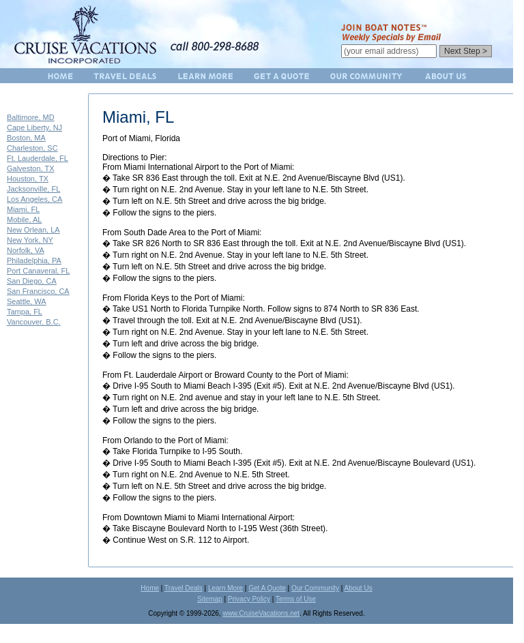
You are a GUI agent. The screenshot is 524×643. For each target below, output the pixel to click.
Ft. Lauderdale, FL (37, 158)
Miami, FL (23, 209)
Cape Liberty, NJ (34, 127)
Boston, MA (26, 138)
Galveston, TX (31, 168)
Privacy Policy (249, 599)
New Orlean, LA (33, 230)
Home (150, 588)
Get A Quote (266, 588)
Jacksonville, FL (33, 189)
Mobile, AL (24, 219)
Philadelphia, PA (34, 260)
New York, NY (30, 240)
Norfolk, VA (25, 250)
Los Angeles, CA (34, 199)
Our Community (315, 588)
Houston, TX (27, 179)
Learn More (225, 588)
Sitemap (209, 599)
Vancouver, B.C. (34, 322)
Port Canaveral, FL (38, 271)
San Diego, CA (32, 281)
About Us (359, 588)
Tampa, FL (24, 312)
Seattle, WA (26, 301)
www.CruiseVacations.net (261, 613)
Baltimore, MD (31, 117)
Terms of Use (296, 599)
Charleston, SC (32, 148)
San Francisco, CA (38, 291)
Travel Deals (183, 588)
